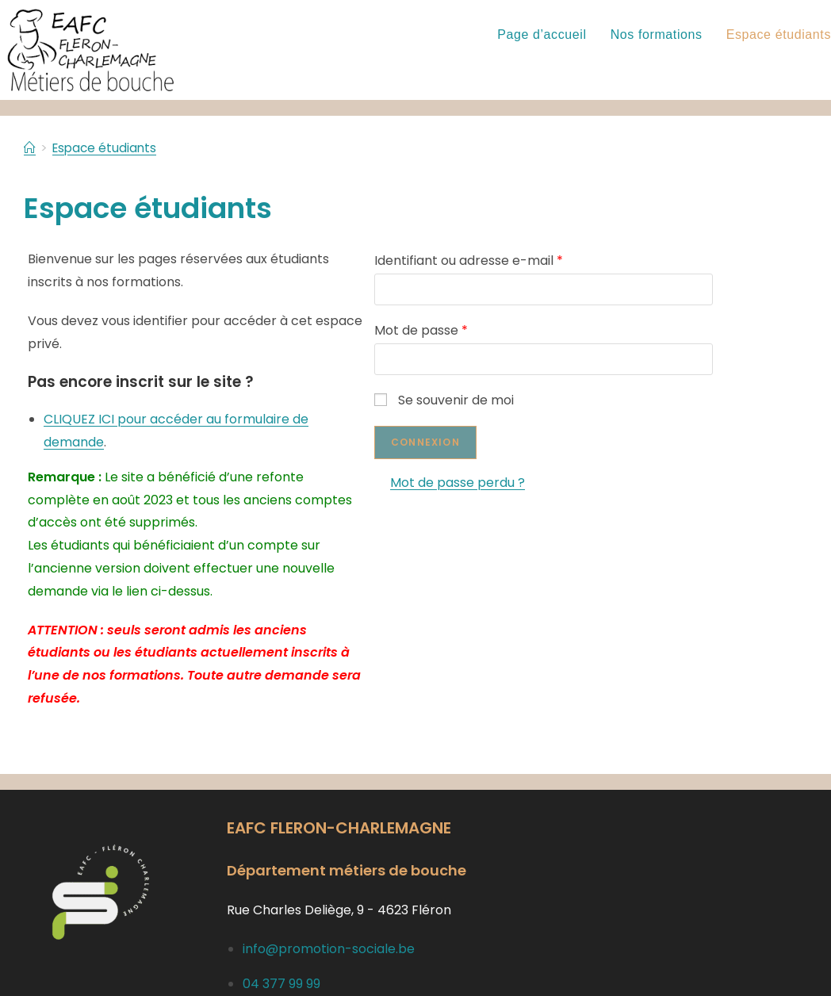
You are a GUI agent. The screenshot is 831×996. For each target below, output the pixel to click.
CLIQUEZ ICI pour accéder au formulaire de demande (208, 396)
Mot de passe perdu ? (502, 482)
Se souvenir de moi (489, 400)
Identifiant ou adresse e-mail (513, 260)
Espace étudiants (107, 148)
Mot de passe (466, 330)
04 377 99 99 (281, 915)
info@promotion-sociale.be (329, 881)
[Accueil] (30, 148)
